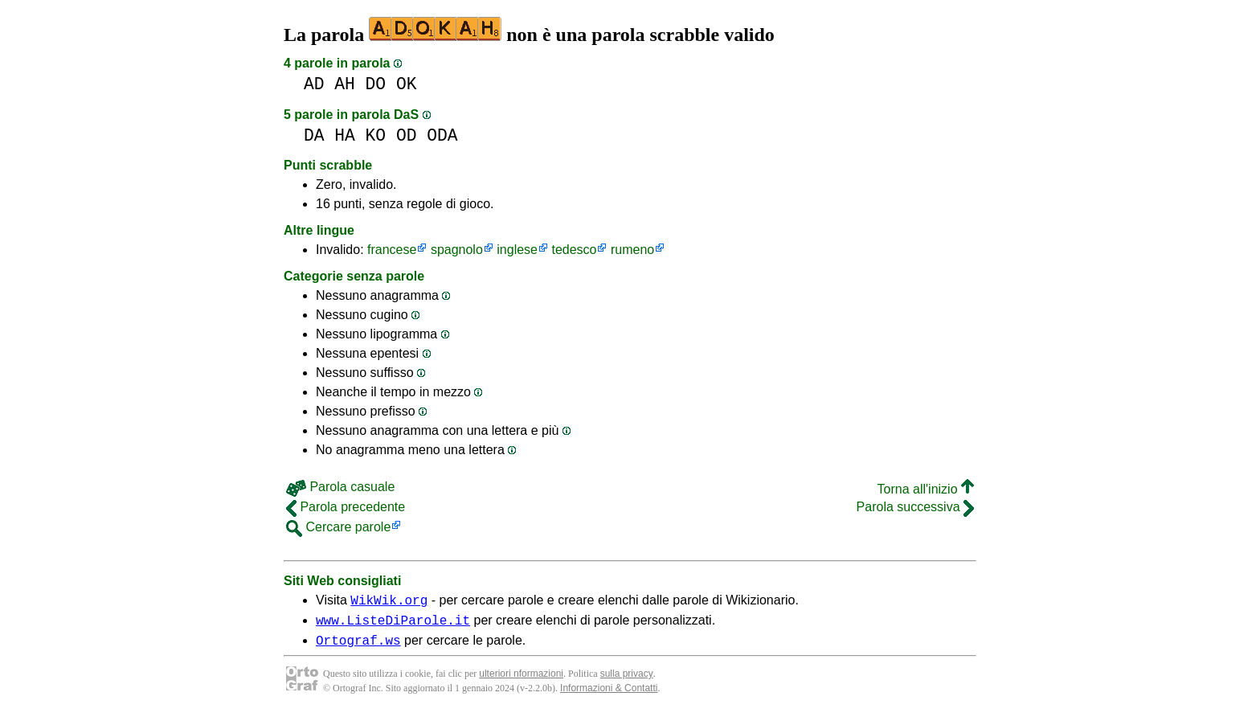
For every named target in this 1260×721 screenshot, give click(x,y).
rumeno (632, 249)
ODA (442, 135)
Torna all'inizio (926, 489)
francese (391, 249)
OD (406, 135)
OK (406, 84)
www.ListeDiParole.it (393, 624)
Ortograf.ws (358, 647)
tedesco (573, 249)
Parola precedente (345, 507)
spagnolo (457, 249)
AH (344, 84)
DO (376, 84)
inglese (517, 249)
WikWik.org (389, 602)
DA (314, 135)
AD (314, 84)
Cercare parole (338, 527)
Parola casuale (340, 487)
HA (344, 135)
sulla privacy (626, 680)
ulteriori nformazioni (521, 680)
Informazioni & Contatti (608, 695)
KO (376, 135)
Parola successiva (915, 507)
